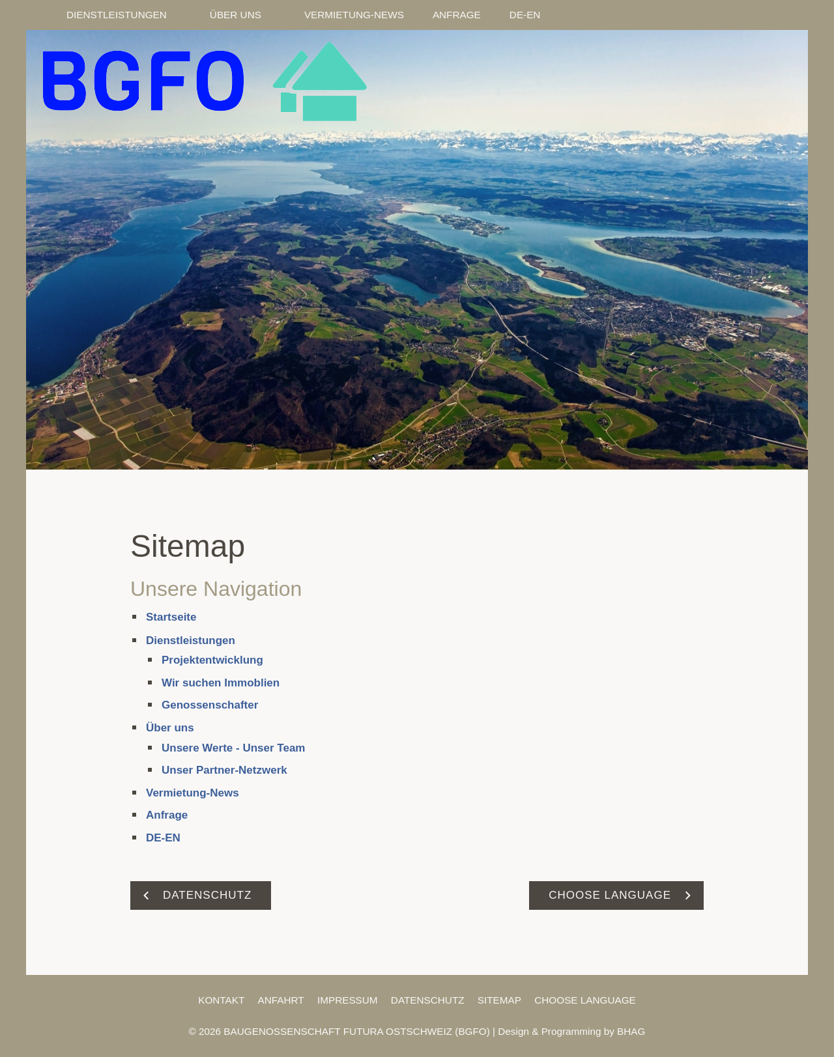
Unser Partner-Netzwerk (224, 770)
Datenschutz (428, 1000)
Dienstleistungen (190, 640)
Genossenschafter (210, 705)
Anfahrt (281, 1000)
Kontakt (221, 1000)
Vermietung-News (192, 793)
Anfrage (167, 815)
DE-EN (163, 838)
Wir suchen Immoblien (221, 683)
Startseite (171, 617)
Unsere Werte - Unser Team (233, 748)
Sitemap (499, 1000)
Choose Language (585, 1000)
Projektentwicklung (212, 660)
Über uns (170, 728)
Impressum (347, 1000)
